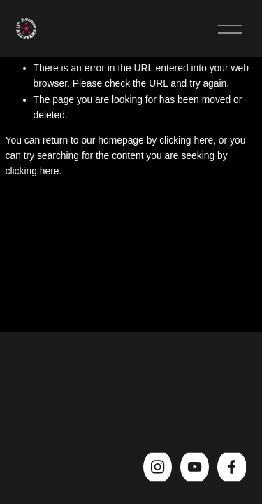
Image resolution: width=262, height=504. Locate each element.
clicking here (186, 140)
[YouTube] (194, 467)
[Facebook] (231, 467)
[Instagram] (157, 467)
